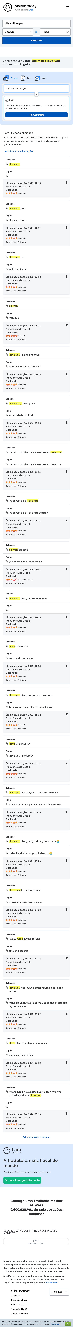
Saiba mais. (56, 1324)
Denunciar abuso (19, 1300)
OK (68, 1324)
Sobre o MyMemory (20, 1291)
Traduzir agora (36, 114)
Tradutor (15, 1295)
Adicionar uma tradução (19, 151)
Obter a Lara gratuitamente (22, 1180)
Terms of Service (19, 1313)
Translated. (52, 1282)
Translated (19, 1309)
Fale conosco (17, 1304)
